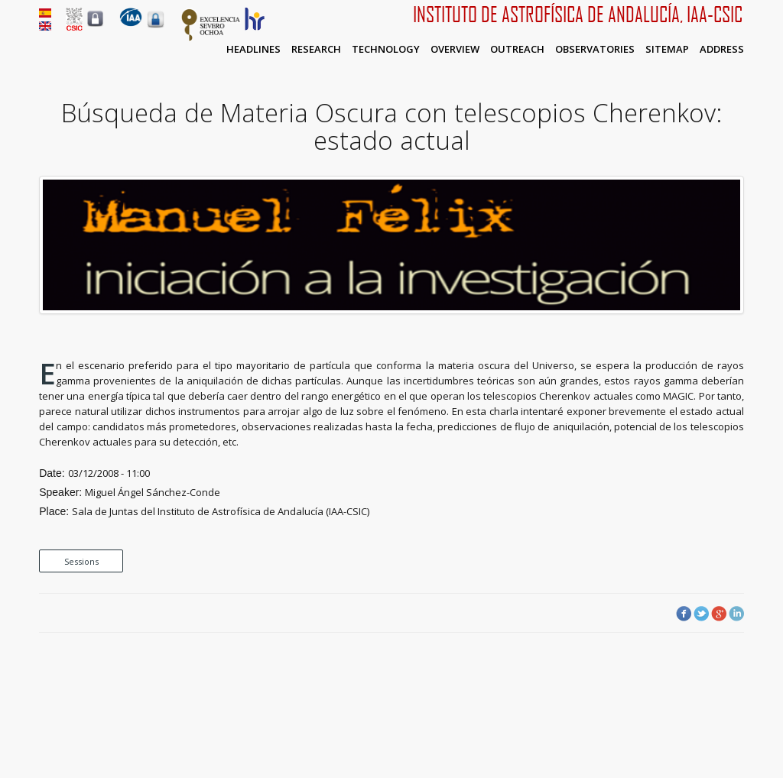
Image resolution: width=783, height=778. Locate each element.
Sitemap (667, 49)
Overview (454, 49)
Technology (386, 49)
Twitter (701, 613)
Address (722, 49)
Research (316, 49)
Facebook (683, 613)
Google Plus (718, 613)
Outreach (517, 49)
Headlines (253, 49)
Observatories (595, 49)
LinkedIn (736, 613)
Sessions (81, 561)
